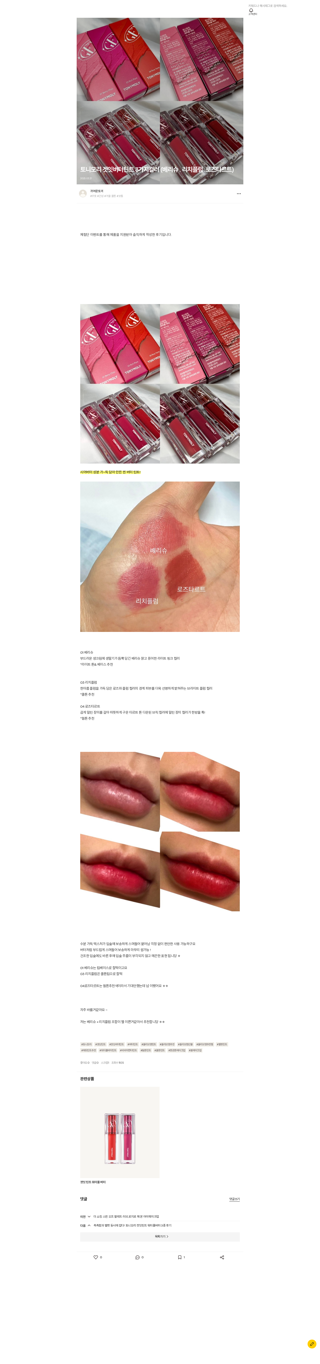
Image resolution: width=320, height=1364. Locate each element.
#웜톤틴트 (146, 1050)
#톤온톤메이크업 (176, 1050)
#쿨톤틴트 (159, 1050)
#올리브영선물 (185, 1044)
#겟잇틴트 (100, 1044)
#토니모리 (86, 1044)
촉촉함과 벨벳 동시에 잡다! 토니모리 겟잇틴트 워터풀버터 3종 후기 (132, 1225)
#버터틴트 (133, 1044)
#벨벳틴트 (222, 1044)
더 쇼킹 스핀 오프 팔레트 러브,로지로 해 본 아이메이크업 (126, 1216)
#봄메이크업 (195, 1050)
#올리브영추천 (167, 1044)
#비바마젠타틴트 (128, 1050)
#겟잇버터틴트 (116, 1044)
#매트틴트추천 (88, 1050)
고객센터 (252, 14)
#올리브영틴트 (149, 1044)
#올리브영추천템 (204, 1044)
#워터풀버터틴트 (108, 1050)
